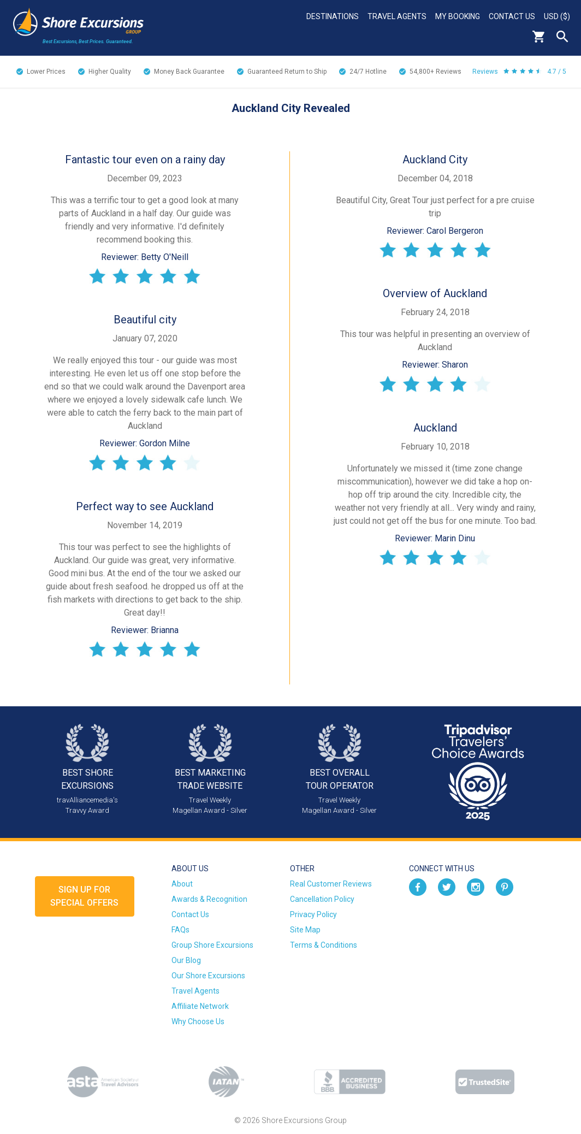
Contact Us (512, 16)
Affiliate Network (200, 1006)
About (182, 883)
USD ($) (557, 16)
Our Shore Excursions (208, 975)
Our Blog (186, 960)
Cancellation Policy (322, 899)
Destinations (332, 16)
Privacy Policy (313, 914)
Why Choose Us (197, 1021)
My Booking (457, 16)
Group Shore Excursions (212, 945)
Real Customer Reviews (331, 883)
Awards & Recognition (209, 899)
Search (562, 36)
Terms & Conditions (323, 945)
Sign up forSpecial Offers (84, 896)
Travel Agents (396, 16)
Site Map (305, 929)
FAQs (180, 929)
